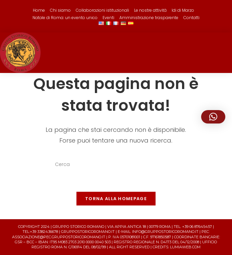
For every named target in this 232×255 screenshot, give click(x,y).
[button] (213, 116)
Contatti (191, 17)
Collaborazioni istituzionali (102, 10)
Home (39, 10)
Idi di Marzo (183, 10)
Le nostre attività (150, 10)
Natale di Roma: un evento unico (65, 17)
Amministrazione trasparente (148, 17)
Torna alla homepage (116, 198)
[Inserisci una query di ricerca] (116, 164)
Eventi (108, 17)
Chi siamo (60, 10)
